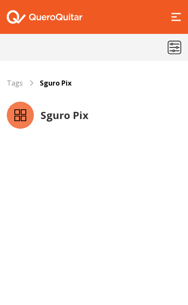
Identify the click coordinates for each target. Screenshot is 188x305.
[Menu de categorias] (174, 47)
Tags (15, 83)
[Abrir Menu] (176, 17)
